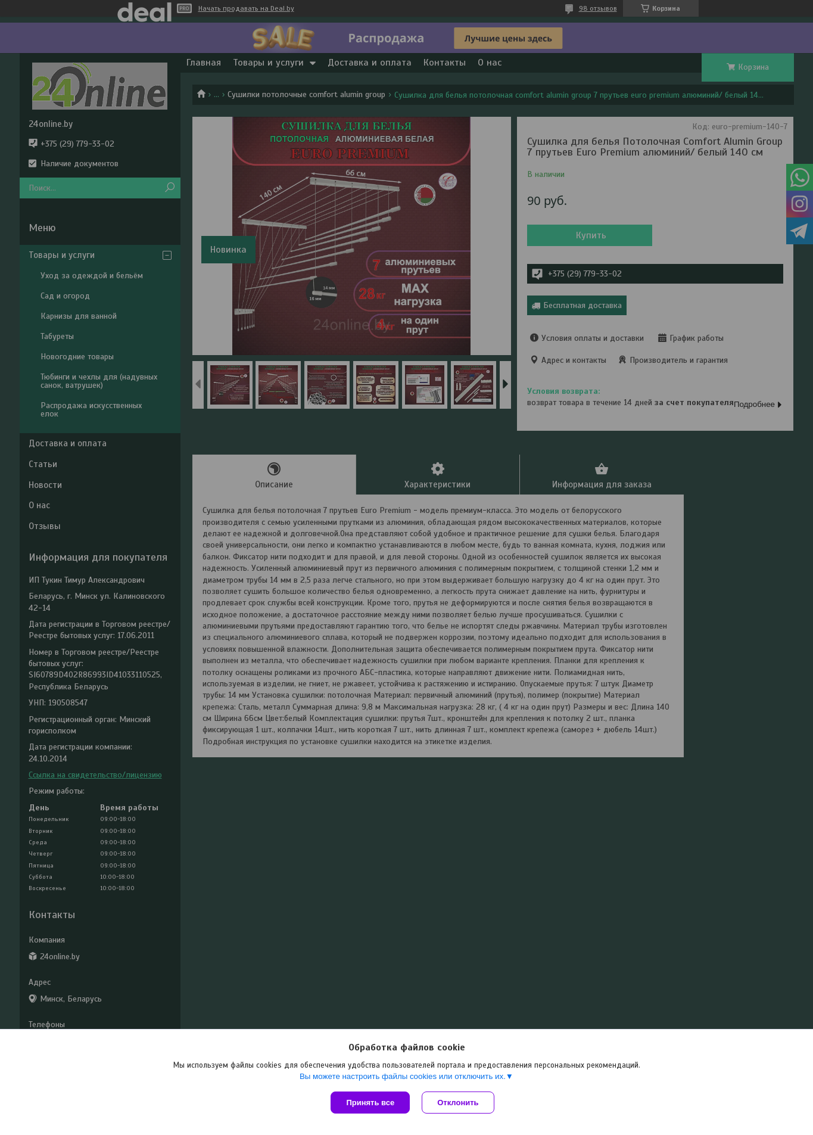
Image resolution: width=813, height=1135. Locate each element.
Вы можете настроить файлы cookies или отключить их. (403, 1076)
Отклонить (457, 1102)
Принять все (370, 1102)
